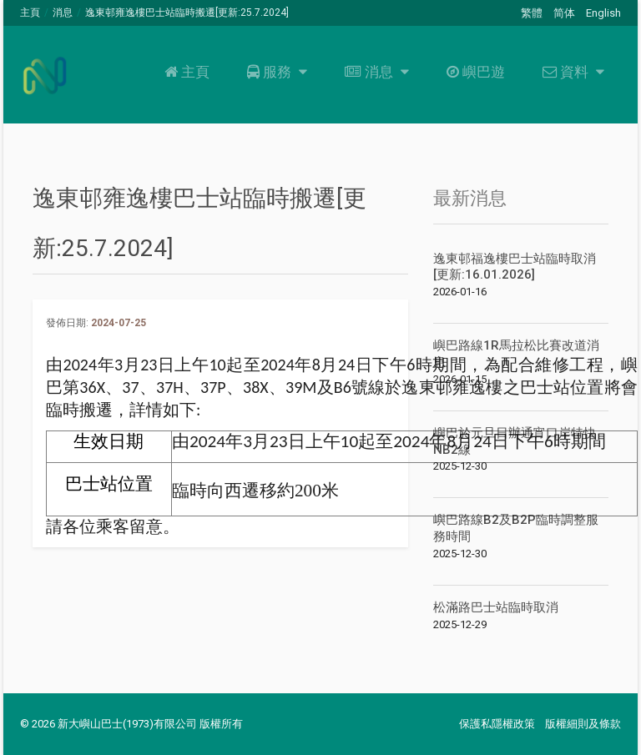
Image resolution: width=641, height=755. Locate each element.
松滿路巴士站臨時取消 (495, 607)
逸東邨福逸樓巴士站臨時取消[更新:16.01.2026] (514, 267)
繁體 (532, 13)
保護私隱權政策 (497, 723)
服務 (275, 71)
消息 (63, 12)
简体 (564, 13)
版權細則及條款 (583, 723)
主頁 (30, 12)
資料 (571, 71)
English (603, 13)
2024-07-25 (118, 323)
